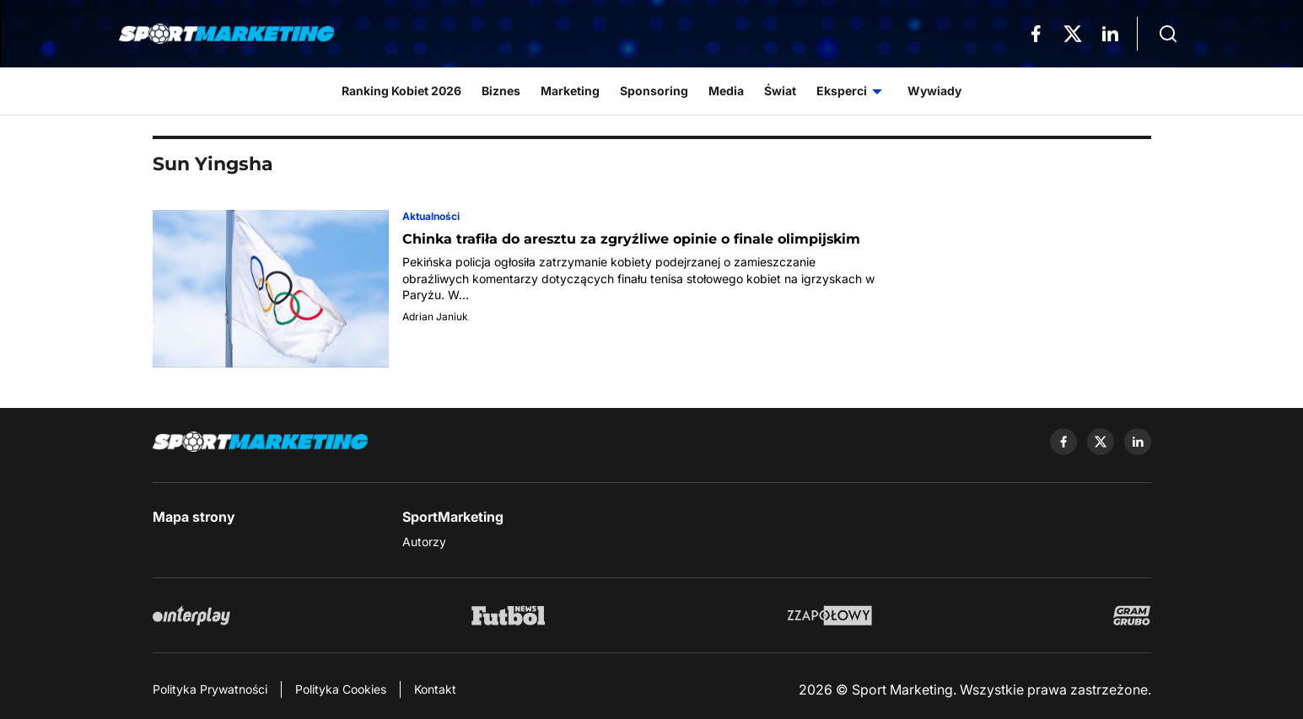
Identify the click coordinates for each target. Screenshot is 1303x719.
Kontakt (435, 689)
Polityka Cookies (340, 689)
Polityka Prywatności (210, 689)
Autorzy (424, 541)
